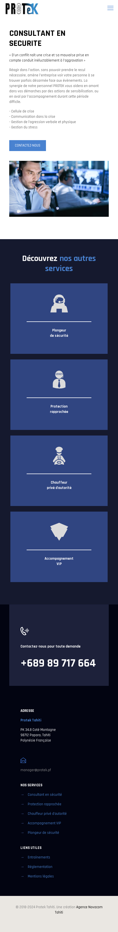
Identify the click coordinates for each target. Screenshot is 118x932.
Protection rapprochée (44, 804)
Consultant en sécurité (45, 794)
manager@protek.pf (35, 770)
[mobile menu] (110, 8)
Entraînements (39, 857)
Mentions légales (41, 876)
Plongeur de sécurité (43, 832)
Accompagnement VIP (44, 823)
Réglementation (40, 867)
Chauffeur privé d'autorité (47, 813)
